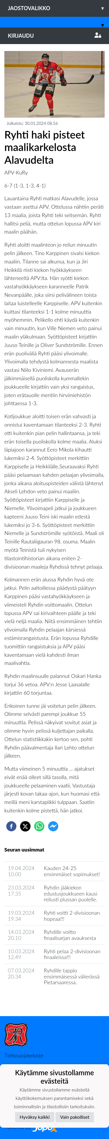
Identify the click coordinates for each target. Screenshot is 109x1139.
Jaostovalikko (58, 8)
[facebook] (11, 826)
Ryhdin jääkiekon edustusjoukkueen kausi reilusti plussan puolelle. (70, 893)
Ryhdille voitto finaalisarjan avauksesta (70, 935)
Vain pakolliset (75, 1117)
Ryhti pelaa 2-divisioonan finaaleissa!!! (72, 954)
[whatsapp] (39, 826)
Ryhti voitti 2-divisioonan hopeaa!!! (72, 915)
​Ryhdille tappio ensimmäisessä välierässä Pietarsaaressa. (72, 976)
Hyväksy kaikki (35, 1117)
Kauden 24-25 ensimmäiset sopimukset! (72, 871)
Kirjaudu (54, 35)
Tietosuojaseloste (23, 1055)
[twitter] (25, 826)
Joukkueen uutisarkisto (34, 999)
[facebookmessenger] (53, 826)
